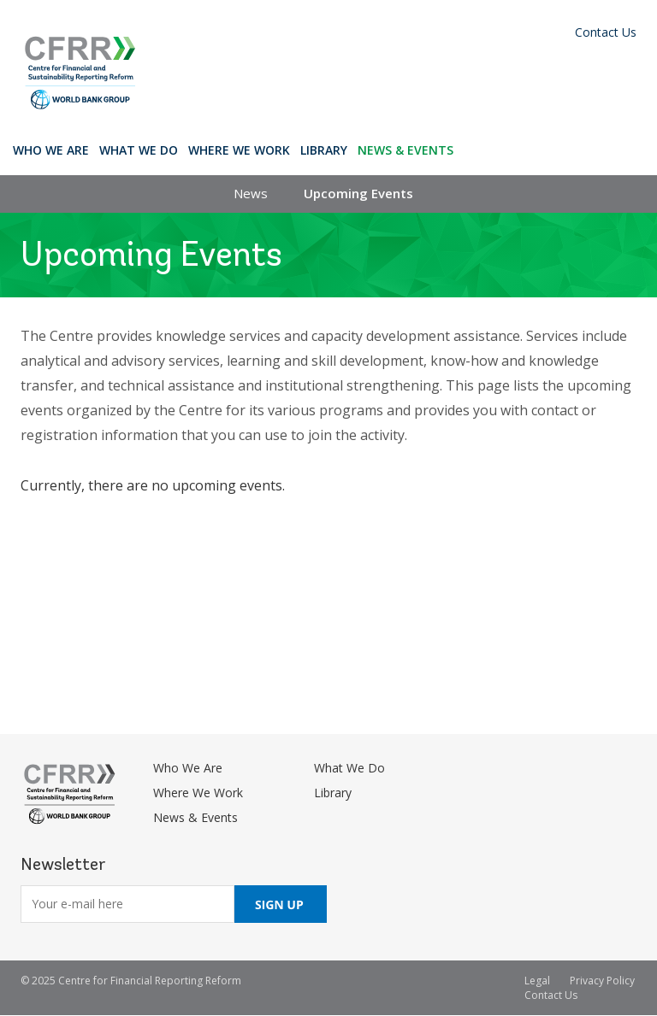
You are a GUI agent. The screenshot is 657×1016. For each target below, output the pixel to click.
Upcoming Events (358, 193)
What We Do (138, 150)
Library (323, 150)
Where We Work (239, 150)
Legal (537, 980)
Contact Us (605, 32)
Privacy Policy (602, 980)
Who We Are (51, 150)
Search (474, 149)
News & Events (405, 150)
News (251, 193)
